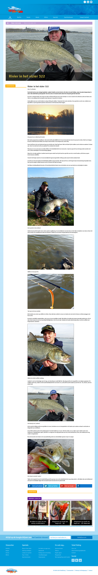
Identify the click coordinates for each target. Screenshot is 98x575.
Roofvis (19, 17)
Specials (55, 17)
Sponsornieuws (59, 548)
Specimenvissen (26, 557)
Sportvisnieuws (68, 17)
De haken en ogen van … (45, 548)
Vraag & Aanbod (84, 17)
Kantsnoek (41, 550)
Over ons (74, 548)
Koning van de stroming (45, 553)
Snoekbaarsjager (43, 555)
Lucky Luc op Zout (26, 553)
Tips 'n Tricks (25, 555)
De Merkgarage (83, 570)
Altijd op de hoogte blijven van (27, 537)
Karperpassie (42, 557)
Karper (28, 17)
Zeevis (37, 17)
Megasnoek (58, 555)
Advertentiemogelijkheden (78, 550)
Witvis (46, 17)
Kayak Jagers (58, 553)
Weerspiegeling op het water (62, 557)
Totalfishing (62, 570)
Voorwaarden (70, 570)
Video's (57, 550)
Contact (74, 553)
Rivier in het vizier (16, 23)
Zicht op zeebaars (26, 550)
